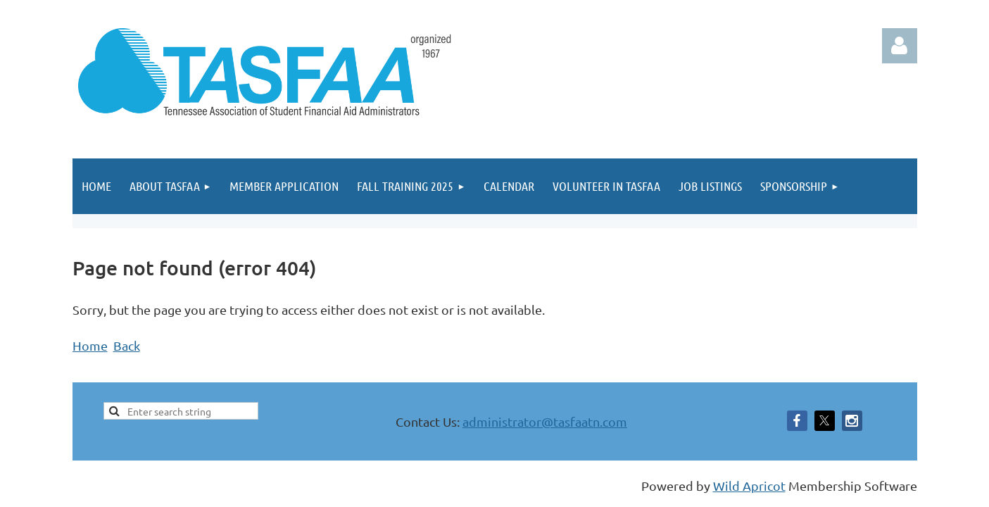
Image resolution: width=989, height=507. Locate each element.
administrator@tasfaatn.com (544, 421)
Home (90, 345)
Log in (899, 45)
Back (126, 345)
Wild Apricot (749, 485)
